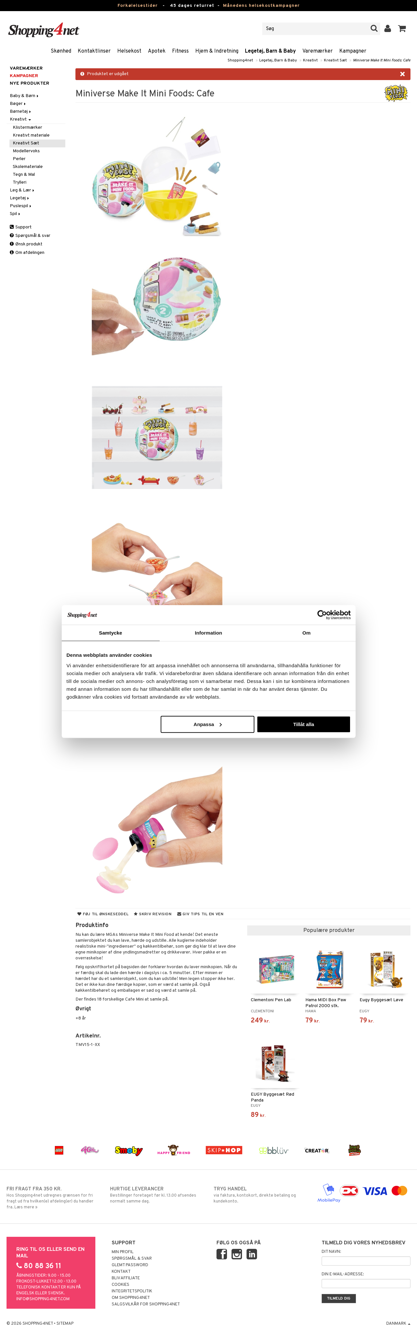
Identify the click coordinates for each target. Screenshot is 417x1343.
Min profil (123, 1252)
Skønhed (61, 51)
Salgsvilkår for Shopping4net (146, 1304)
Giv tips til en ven (200, 914)
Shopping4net (240, 60)
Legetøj (20, 198)
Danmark (398, 1323)
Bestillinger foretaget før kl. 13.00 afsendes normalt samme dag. (156, 1195)
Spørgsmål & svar (30, 236)
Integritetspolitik (132, 1291)
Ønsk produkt (26, 244)
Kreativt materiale (31, 135)
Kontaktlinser (94, 51)
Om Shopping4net (131, 1298)
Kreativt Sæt (335, 60)
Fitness (180, 51)
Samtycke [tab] (110, 633)
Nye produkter (29, 83)
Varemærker (317, 51)
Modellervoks (26, 151)
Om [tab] (306, 633)
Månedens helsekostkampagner (261, 5)
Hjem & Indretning (216, 51)
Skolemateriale (28, 167)
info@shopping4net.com (43, 1299)
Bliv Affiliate (126, 1278)
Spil (15, 214)
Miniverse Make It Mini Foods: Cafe (381, 60)
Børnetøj (21, 111)
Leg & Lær (22, 190)
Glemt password (130, 1265)
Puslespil (21, 206)
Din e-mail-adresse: (343, 1274)
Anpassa (208, 724)
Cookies (120, 1284)
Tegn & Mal (24, 174)
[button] (402, 29)
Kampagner (352, 51)
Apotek (157, 51)
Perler (19, 159)
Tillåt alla (303, 724)
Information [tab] (208, 633)
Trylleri (19, 182)
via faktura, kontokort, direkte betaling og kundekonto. (260, 1195)
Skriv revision (152, 914)
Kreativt (310, 60)
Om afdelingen (27, 253)
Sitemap (64, 1323)
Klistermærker (27, 127)
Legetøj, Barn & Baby (270, 51)
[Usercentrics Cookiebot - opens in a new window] (322, 615)
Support (21, 227)
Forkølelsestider (138, 5)
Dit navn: (331, 1251)
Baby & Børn (25, 96)
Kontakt (121, 1271)
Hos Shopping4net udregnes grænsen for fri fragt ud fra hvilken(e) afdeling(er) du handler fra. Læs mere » (53, 1198)
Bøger (18, 104)
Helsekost (129, 51)
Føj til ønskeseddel (102, 914)
